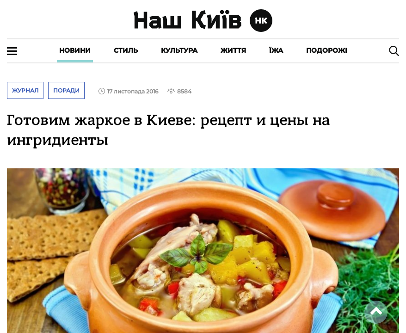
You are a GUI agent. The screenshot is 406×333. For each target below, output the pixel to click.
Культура (179, 50)
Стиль (126, 50)
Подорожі (326, 50)
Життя (233, 50)
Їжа (276, 50)
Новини (75, 50)
